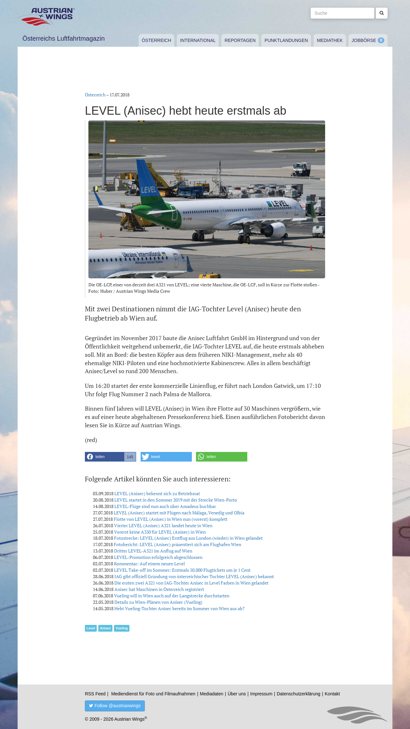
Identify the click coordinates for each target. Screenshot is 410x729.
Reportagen (240, 40)
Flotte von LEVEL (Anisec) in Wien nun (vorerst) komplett (170, 519)
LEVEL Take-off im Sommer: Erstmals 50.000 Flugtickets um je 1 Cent (182, 570)
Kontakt (332, 693)
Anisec (105, 628)
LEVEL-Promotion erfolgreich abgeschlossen (158, 557)
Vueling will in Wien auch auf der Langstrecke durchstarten (171, 596)
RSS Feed (95, 693)
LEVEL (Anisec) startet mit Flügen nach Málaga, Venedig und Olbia (179, 513)
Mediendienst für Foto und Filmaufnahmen (153, 693)
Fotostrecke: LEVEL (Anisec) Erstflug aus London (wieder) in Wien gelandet (188, 538)
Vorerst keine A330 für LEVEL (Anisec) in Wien (160, 532)
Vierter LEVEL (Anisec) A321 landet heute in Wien (163, 525)
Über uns (237, 693)
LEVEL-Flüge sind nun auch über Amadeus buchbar (165, 506)
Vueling (122, 628)
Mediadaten (211, 693)
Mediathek (330, 40)
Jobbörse (364, 40)
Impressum (261, 693)
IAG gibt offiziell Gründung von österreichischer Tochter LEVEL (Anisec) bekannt (194, 576)
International (198, 40)
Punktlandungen (286, 40)
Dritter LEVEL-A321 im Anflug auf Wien (153, 551)
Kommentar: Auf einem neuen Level (149, 564)
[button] (110, 457)
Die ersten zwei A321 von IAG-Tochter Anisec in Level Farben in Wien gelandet (191, 583)
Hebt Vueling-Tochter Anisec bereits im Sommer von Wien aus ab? (179, 608)
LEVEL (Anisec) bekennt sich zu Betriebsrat (157, 493)
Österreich (156, 40)
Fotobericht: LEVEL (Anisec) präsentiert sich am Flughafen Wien (177, 544)
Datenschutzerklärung (298, 693)
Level (90, 628)
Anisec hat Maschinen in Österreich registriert (159, 589)
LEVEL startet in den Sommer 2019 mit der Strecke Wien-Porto (175, 500)
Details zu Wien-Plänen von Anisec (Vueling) (158, 602)
